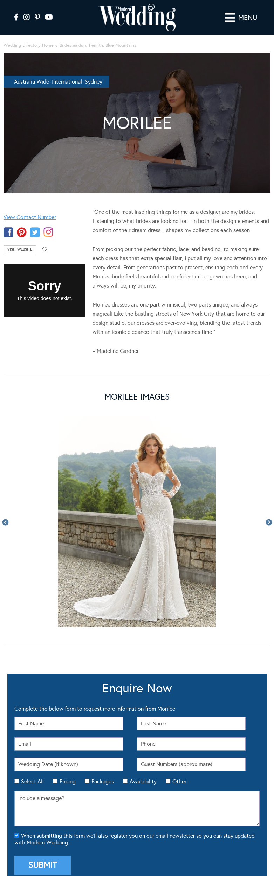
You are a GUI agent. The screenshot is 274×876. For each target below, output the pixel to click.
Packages (102, 781)
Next (268, 522)
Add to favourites (44, 249)
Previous (5, 522)
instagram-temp (48, 232)
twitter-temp (35, 232)
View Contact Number (30, 217)
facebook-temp (8, 232)
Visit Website (19, 249)
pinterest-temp (22, 232)
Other (179, 781)
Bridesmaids (71, 45)
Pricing (68, 781)
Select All (32, 781)
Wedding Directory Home (29, 45)
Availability (143, 781)
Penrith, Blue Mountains (112, 45)
